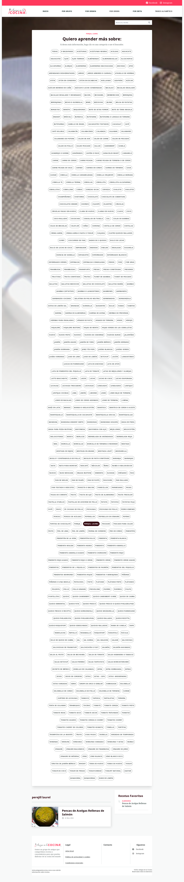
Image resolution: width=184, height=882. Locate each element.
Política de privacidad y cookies (77, 857)
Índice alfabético (163, 11)
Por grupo (67, 11)
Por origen (90, 11)
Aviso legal (69, 851)
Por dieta (137, 11)
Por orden (114, 11)
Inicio (45, 11)
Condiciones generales (74, 863)
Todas (55, 51)
